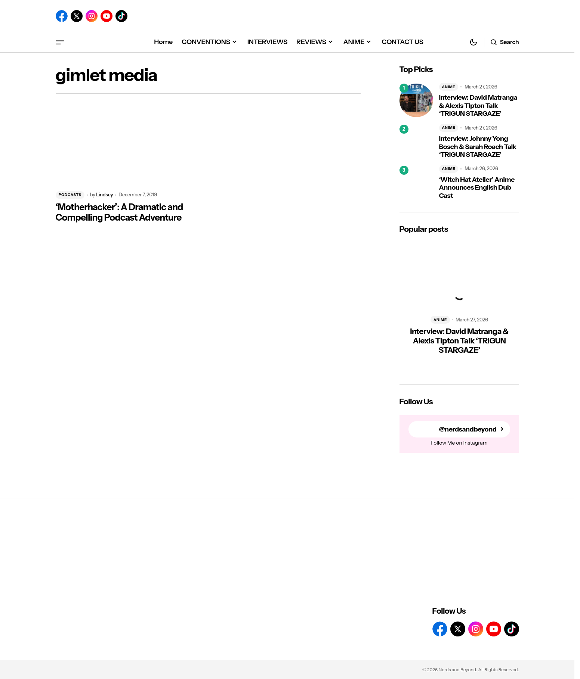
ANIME (449, 86)
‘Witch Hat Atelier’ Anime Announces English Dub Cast (477, 188)
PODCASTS (70, 194)
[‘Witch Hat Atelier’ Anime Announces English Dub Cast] (416, 182)
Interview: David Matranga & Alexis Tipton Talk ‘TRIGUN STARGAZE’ (478, 106)
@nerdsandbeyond (468, 429)
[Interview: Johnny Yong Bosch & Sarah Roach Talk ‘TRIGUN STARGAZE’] (416, 141)
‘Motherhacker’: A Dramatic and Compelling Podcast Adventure (119, 212)
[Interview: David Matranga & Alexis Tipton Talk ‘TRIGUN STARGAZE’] (416, 100)
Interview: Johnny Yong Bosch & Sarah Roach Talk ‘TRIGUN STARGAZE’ (477, 147)
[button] (60, 42)
